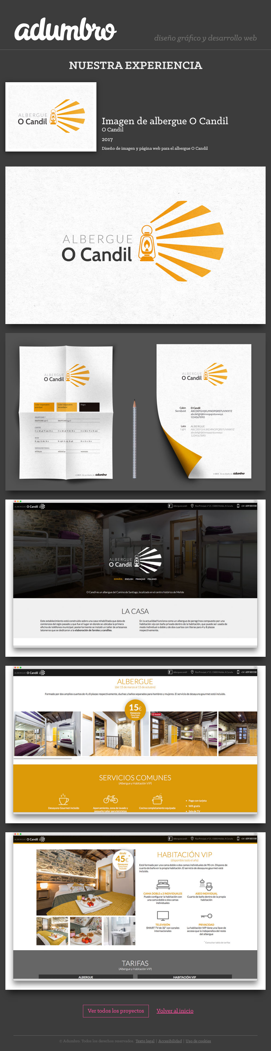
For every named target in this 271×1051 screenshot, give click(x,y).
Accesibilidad (170, 1041)
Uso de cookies (198, 1041)
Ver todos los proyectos (116, 1011)
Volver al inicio (175, 1011)
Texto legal (145, 1041)
